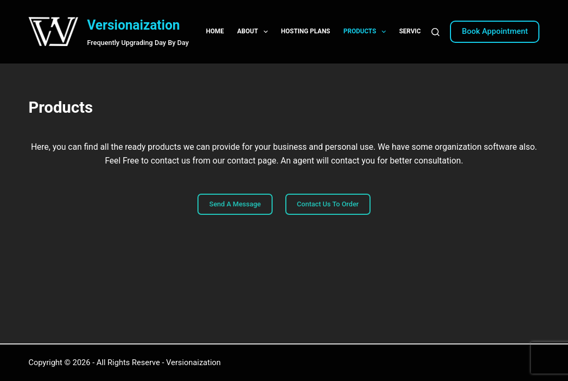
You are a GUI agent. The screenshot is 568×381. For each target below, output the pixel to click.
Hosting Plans (305, 31)
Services (420, 31)
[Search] (435, 32)
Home (215, 31)
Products (367, 31)
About (254, 31)
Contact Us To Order (328, 204)
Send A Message (235, 204)
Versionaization (133, 25)
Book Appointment (495, 31)
